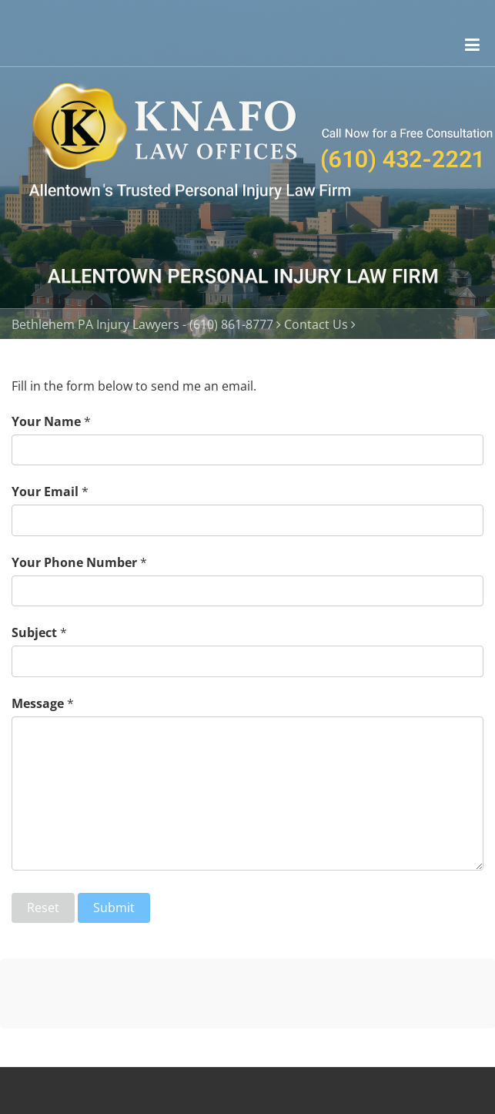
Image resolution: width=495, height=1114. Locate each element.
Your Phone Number (74, 562)
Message (38, 703)
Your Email (45, 491)
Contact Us (316, 324)
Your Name (46, 421)
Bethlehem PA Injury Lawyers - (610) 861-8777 (142, 324)
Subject (34, 632)
